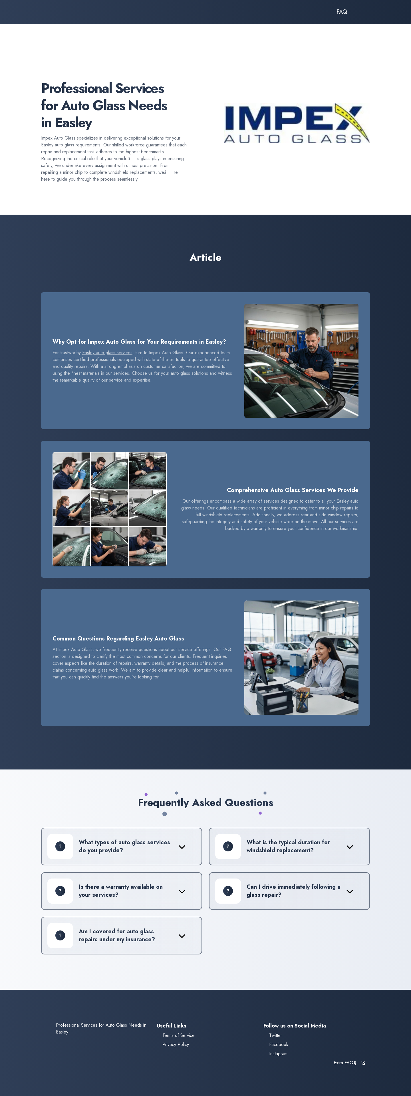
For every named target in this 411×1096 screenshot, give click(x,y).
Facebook (278, 1044)
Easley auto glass (57, 145)
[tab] (116, 846)
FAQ (342, 12)
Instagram (278, 1053)
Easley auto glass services (107, 352)
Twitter (275, 1035)
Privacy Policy (175, 1044)
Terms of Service (178, 1035)
